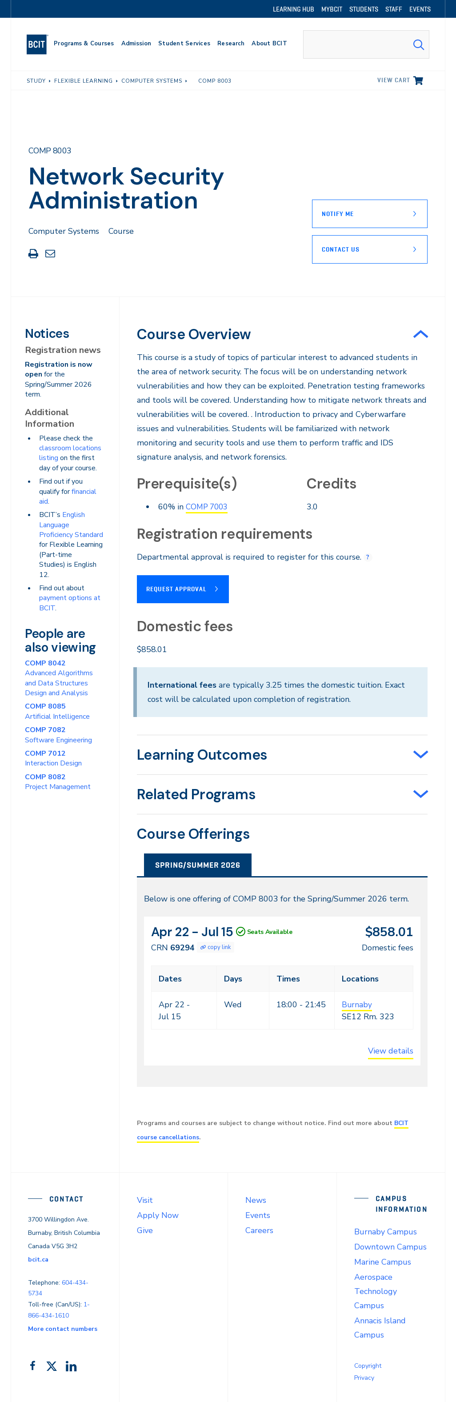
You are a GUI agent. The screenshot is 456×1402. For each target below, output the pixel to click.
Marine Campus (382, 1261)
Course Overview (194, 334)
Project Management (58, 782)
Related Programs (196, 793)
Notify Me (338, 213)
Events (257, 1214)
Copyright (367, 1365)
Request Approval (176, 588)
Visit (145, 1199)
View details (390, 1050)
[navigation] (41, 44)
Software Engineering (58, 735)
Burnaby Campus (385, 1231)
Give (145, 1229)
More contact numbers (62, 1328)
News (255, 1199)
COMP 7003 (208, 506)
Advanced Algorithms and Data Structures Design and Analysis (59, 678)
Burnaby (357, 1003)
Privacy (364, 1377)
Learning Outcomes (202, 754)
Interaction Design (53, 758)
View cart (393, 80)
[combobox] (366, 44)
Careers (259, 1229)
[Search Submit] (418, 44)
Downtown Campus (390, 1246)
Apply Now (158, 1214)
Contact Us (341, 249)
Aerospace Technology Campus (375, 1290)
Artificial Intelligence (57, 711)
